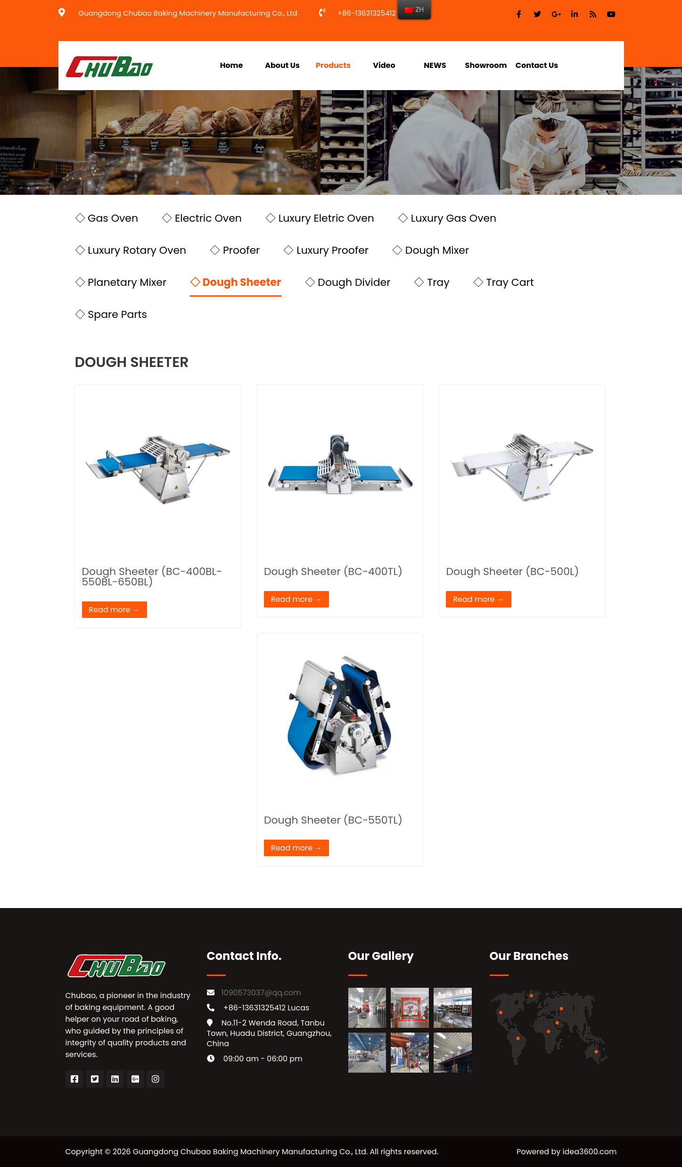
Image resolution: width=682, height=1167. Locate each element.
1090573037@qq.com (261, 992)
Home (231, 65)
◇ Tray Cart (503, 282)
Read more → (114, 609)
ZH (414, 9)
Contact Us (537, 65)
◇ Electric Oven (202, 218)
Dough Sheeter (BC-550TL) (333, 820)
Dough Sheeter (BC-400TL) (333, 571)
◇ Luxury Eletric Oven (319, 218)
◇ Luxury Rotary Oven (131, 250)
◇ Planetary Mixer (121, 282)
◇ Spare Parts (111, 314)
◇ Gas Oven (107, 218)
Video (384, 65)
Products (333, 65)
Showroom (486, 65)
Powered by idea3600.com (567, 1151)
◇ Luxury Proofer (326, 250)
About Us (282, 65)
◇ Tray (431, 282)
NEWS (435, 65)
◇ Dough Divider (348, 282)
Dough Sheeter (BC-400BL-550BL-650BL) (152, 576)
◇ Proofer (235, 250)
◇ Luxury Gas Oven (447, 218)
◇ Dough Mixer (430, 250)
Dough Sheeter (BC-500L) (512, 571)
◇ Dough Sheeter (235, 282)
